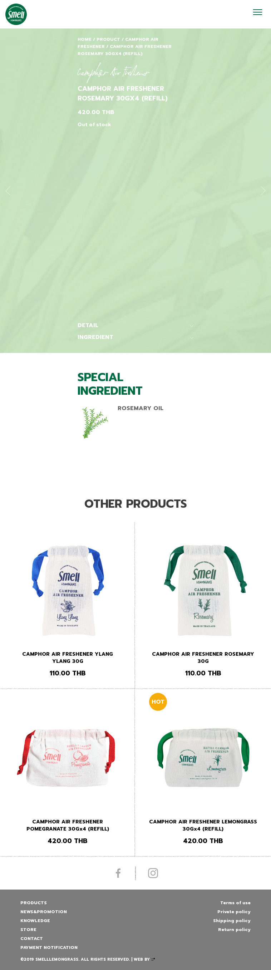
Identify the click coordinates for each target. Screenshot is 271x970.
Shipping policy (232, 920)
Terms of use (235, 903)
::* (153, 959)
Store (28, 929)
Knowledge (35, 920)
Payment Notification (49, 947)
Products (33, 903)
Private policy (234, 912)
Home (85, 39)
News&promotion (43, 912)
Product (108, 39)
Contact (31, 938)
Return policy (234, 929)
